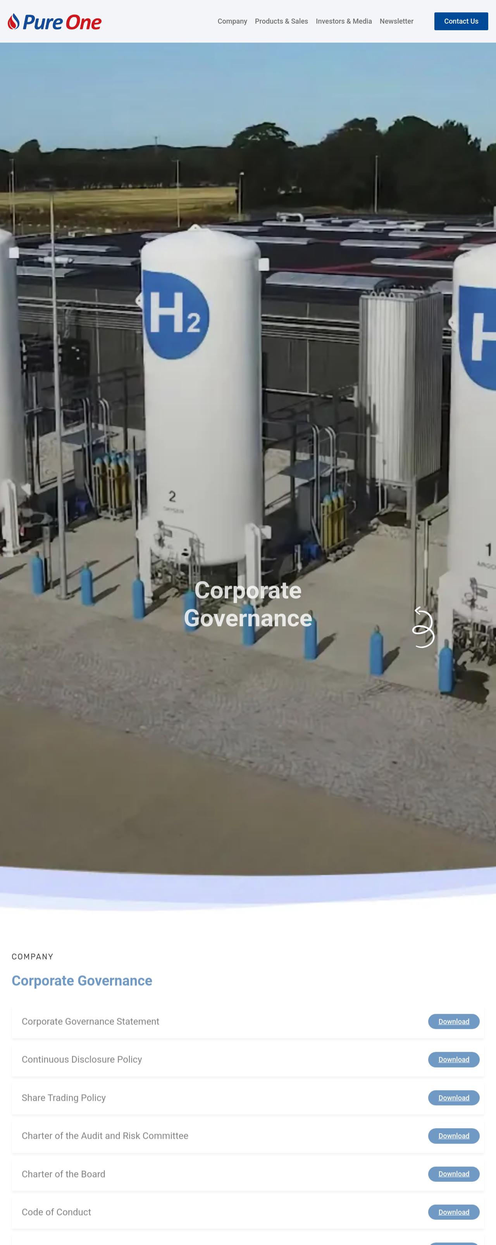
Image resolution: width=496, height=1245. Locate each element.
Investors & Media (344, 21)
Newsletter (396, 21)
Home (21, 308)
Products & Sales (281, 21)
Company (232, 21)
